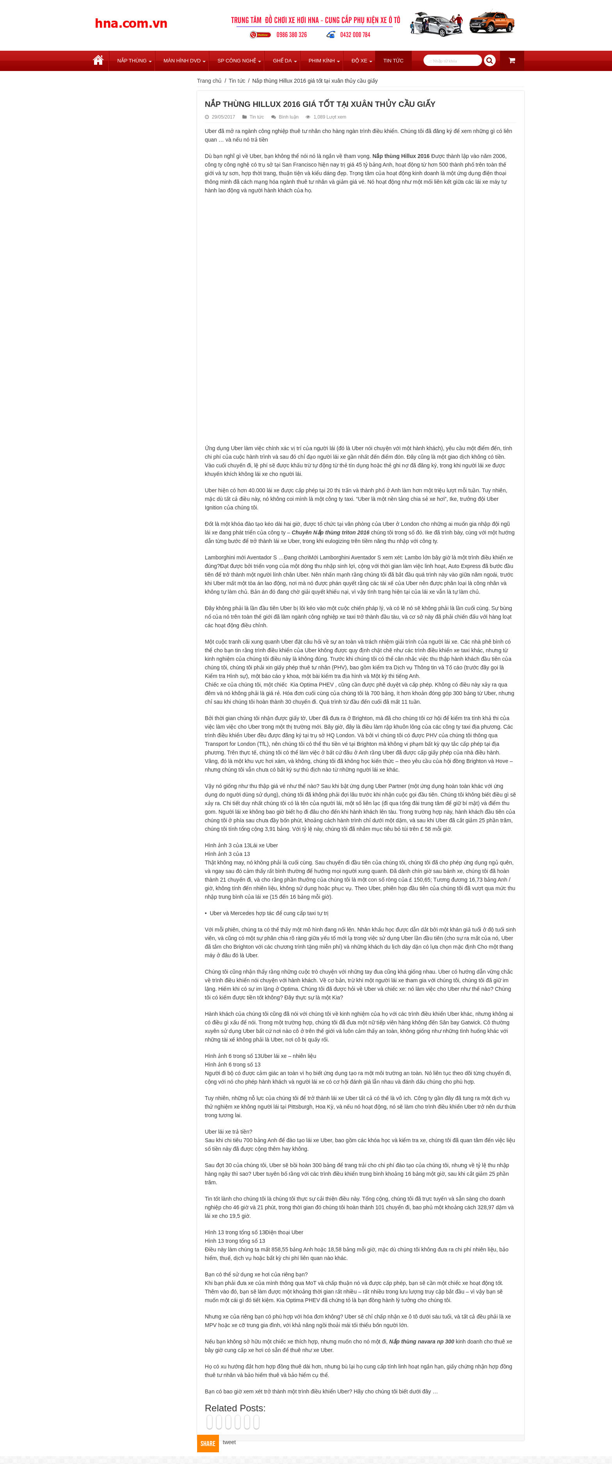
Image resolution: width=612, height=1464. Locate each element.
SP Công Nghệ (236, 61)
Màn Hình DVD (182, 61)
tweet (229, 1442)
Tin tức (393, 61)
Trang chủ (98, 61)
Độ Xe (359, 61)
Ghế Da (282, 61)
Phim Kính (322, 61)
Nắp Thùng (132, 61)
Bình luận (289, 117)
